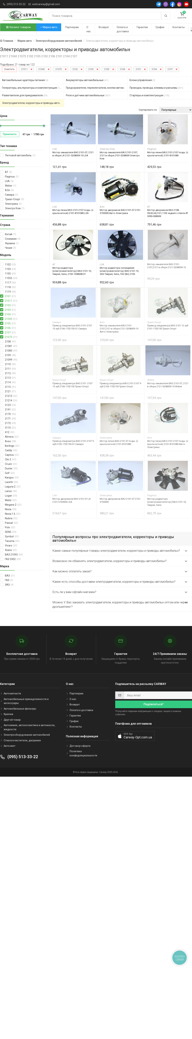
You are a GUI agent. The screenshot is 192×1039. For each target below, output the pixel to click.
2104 (154, 69)
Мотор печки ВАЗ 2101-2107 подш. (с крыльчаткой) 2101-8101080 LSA (72, 211)
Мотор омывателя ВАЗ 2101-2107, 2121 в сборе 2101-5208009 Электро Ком (120, 155)
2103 (106, 69)
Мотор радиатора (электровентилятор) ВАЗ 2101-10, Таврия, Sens (166, 501)
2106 (122, 69)
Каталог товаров (18, 27)
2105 (90, 69)
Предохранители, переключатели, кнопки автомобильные (97, 87)
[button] (135, 736)
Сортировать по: (148, 109)
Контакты (178, 27)
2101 (138, 69)
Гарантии (142, 27)
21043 (41, 69)
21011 (24, 69)
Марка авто (48, 27)
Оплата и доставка (123, 29)
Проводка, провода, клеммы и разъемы (156, 87)
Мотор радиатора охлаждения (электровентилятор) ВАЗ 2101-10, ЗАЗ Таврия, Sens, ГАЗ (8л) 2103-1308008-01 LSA (119, 271)
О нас (88, 29)
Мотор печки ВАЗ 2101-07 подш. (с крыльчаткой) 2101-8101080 (119, 442)
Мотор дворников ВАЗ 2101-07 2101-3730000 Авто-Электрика (120, 211)
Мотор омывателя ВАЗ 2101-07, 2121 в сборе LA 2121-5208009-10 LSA (73, 154)
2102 (75, 69)
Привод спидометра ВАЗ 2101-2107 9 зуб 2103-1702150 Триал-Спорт (120, 385)
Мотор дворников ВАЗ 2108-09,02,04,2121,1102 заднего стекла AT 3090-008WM (167, 213)
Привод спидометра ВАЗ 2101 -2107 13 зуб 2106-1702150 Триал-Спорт (72, 385)
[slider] (44, 126)
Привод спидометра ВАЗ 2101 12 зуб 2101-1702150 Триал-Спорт (167, 327)
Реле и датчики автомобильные (88, 95)
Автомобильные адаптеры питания (25, 80)
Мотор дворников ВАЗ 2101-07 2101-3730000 (120, 500)
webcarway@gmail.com (46, 4)
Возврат (104, 27)
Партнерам (72, 27)
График (160, 27)
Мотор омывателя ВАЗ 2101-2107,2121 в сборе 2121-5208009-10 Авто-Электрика (119, 328)
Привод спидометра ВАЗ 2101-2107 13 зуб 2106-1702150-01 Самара (72, 327)
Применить (10, 134)
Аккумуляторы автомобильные (87, 80)
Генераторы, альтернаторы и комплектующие (32, 87)
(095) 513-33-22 (16, 4)
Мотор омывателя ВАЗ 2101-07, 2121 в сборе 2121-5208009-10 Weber (167, 385)
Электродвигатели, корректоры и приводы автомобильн (33, 103)
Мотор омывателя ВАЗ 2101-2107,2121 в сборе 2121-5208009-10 (166, 266)
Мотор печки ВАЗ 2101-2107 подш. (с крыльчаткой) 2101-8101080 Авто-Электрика (167, 444)
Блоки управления (142, 80)
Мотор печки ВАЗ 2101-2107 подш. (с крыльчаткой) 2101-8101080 (167, 154)
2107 (170, 69)
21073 (58, 69)
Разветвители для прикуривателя (24, 95)
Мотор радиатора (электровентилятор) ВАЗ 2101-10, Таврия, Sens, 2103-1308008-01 (72, 271)
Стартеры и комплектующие (149, 95)
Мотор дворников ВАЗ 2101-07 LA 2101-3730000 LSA (71, 500)
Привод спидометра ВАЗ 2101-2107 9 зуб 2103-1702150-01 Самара (73, 442)
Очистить (9, 69)
